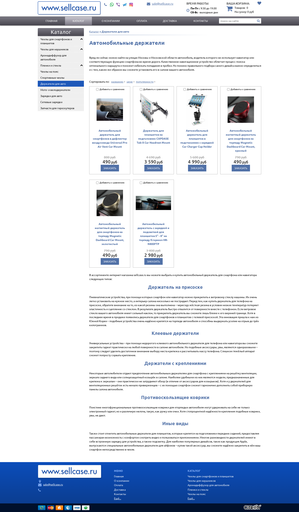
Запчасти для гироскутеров (57, 108)
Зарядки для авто (51, 96)
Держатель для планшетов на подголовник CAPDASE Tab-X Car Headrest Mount (153, 136)
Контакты (201, 20)
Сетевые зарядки (51, 102)
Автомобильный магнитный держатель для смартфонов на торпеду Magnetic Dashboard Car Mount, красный (241, 140)
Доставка (170, 20)
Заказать (109, 168)
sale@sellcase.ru (162, 3)
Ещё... (117, 498)
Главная (51, 20)
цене (130, 81)
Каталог (78, 20)
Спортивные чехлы (52, 77)
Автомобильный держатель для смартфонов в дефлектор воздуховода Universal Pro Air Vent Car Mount (109, 138)
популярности (145, 81)
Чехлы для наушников (54, 49)
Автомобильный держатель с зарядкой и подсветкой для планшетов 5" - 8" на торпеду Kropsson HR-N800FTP (153, 234)
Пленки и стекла (50, 65)
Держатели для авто (53, 83)
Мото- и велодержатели (55, 89)
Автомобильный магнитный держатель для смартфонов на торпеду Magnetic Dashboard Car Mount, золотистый (110, 234)
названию (117, 81)
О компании (111, 20)
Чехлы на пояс (49, 71)
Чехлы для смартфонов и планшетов (56, 41)
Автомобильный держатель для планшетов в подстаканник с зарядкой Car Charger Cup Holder (197, 138)
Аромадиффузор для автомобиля (53, 57)
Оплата (142, 20)
